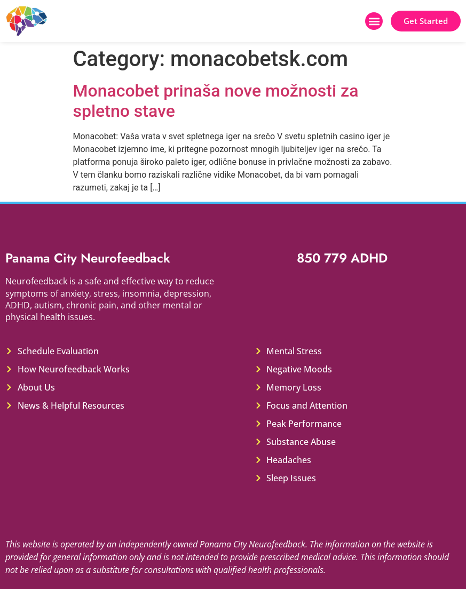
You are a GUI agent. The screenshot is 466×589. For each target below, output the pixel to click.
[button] (374, 21)
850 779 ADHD (342, 258)
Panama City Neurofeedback (87, 258)
